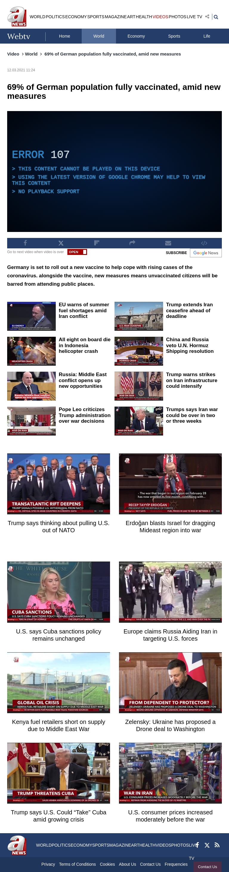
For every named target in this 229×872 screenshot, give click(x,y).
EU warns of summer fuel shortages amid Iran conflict (84, 310)
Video (13, 53)
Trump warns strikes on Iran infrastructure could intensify (191, 380)
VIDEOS (160, 16)
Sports (174, 36)
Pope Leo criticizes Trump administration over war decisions (85, 415)
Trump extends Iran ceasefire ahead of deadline (189, 310)
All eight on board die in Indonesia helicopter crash (85, 345)
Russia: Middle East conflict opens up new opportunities (83, 380)
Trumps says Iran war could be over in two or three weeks (192, 415)
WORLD (37, 16)
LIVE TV (194, 16)
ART (131, 16)
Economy (136, 36)
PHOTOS (177, 16)
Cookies (107, 864)
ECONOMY (76, 16)
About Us (127, 864)
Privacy (48, 864)
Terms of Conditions (77, 864)
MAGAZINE (116, 16)
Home (64, 36)
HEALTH (144, 16)
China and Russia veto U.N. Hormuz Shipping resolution (190, 345)
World (98, 36)
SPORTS (95, 16)
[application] (114, 171)
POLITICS (55, 16)
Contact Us (207, 867)
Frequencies (176, 864)
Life (206, 36)
